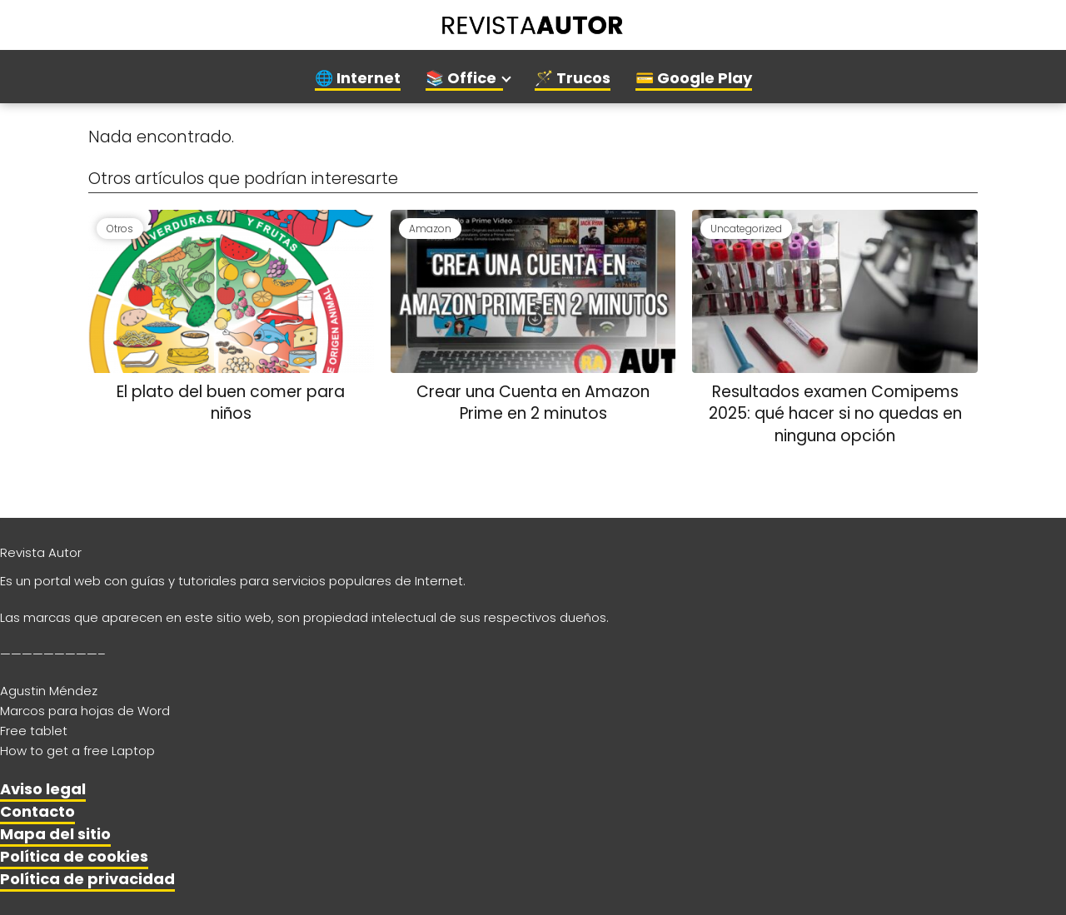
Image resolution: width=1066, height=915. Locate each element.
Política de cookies (74, 856)
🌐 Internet (358, 77)
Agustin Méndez (48, 690)
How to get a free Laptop (77, 750)
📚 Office (461, 77)
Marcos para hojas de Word (85, 710)
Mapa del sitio (55, 833)
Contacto (37, 811)
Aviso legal (43, 788)
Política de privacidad (87, 878)
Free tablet (33, 730)
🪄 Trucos (572, 77)
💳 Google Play (693, 77)
